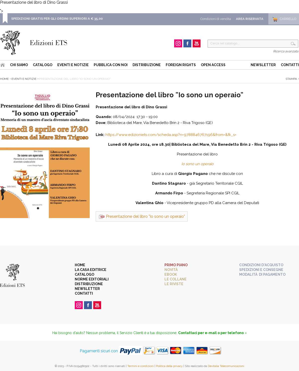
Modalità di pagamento (262, 274)
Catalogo (42, 65)
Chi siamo (19, 65)
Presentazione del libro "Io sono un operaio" (145, 216)
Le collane (175, 279)
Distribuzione (147, 65)
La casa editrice (90, 270)
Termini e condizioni (140, 366)
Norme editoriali (92, 279)
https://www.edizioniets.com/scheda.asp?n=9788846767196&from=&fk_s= (170, 134)
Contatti (290, 65)
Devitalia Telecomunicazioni (226, 366)
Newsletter (263, 65)
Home (4, 79)
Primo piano (176, 265)
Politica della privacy (169, 366)
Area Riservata (249, 19)
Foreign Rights (181, 65)
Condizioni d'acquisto (261, 265)
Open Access (213, 65)
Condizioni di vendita (215, 19)
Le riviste (173, 284)
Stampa (291, 79)
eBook (170, 274)
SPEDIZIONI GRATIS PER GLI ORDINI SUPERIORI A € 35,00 (57, 18)
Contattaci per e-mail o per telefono (211, 333)
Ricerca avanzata (285, 51)
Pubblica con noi (111, 65)
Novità (171, 270)
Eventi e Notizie (73, 65)
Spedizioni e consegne (261, 270)
